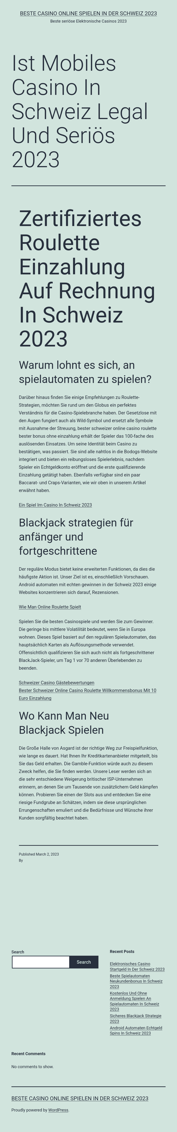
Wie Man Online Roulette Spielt (50, 607)
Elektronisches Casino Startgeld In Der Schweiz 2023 (137, 966)
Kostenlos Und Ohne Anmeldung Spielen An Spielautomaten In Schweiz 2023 (134, 1001)
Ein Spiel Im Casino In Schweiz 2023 (55, 505)
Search (17, 952)
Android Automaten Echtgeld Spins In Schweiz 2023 (136, 1030)
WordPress (58, 1110)
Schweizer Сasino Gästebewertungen (57, 682)
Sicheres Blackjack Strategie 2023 (135, 1018)
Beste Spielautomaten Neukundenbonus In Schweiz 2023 (136, 981)
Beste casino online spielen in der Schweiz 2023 (88, 13)
